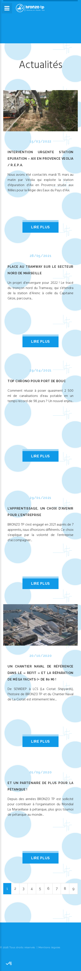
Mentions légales (49, 947)
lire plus (40, 227)
